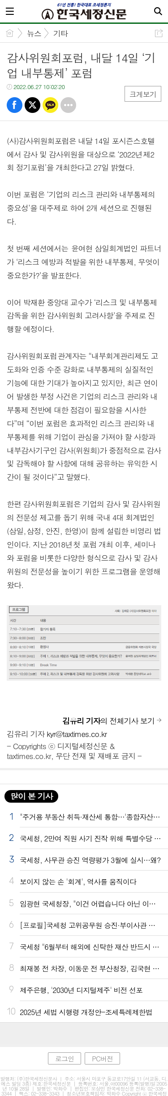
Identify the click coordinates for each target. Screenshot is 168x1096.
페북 (14, 105)
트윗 (32, 105)
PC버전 (102, 1058)
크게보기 (142, 94)
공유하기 (159, 33)
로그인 (64, 1058)
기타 (60, 33)
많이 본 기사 (31, 796)
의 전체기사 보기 (108, 720)
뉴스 (34, 33)
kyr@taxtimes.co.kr (77, 733)
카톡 (50, 105)
